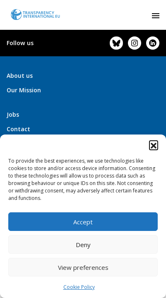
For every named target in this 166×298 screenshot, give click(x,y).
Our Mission (24, 90)
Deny (83, 244)
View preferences (83, 267)
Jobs (13, 114)
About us (20, 75)
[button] (153, 145)
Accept (83, 222)
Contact (18, 129)
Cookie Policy (79, 287)
